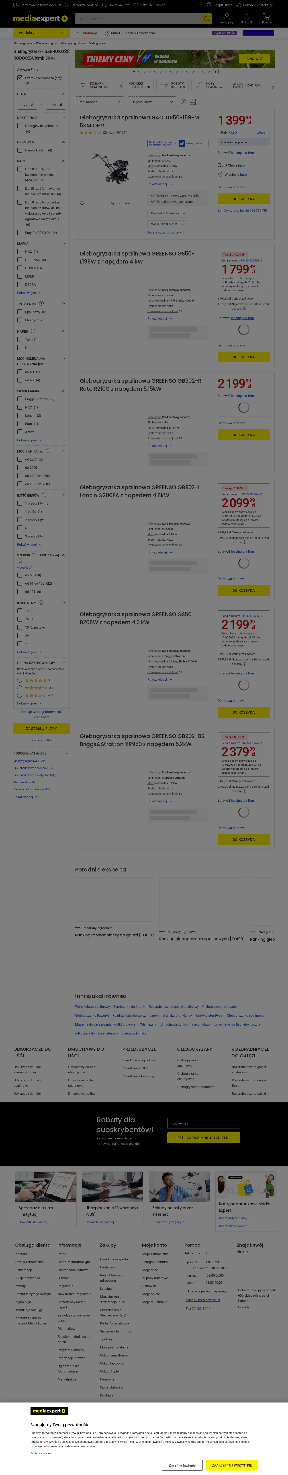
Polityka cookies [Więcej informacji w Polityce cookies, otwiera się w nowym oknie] (41, 1453)
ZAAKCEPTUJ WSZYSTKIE (232, 1465)
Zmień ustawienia (182, 1465)
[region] (144, 1439)
